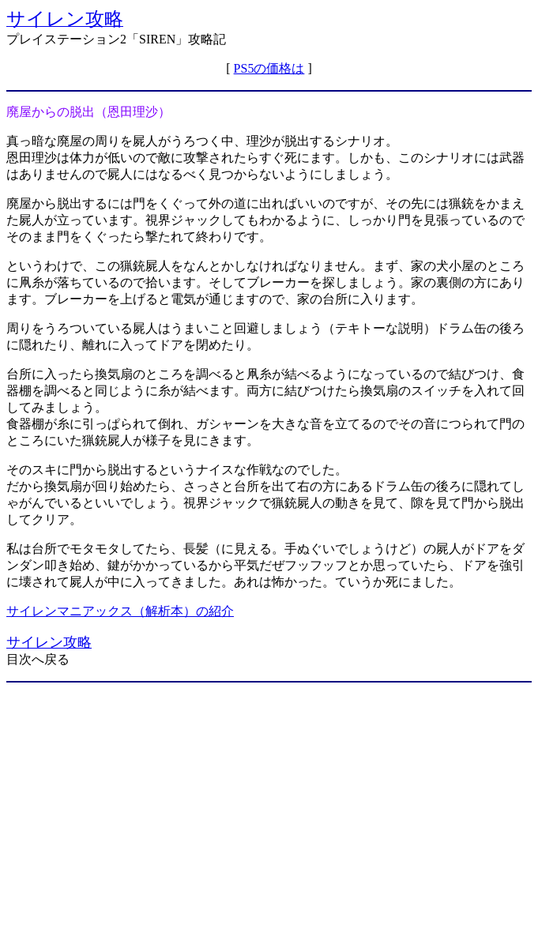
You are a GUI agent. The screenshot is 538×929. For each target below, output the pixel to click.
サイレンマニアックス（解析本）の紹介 (120, 611)
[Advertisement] (269, 805)
